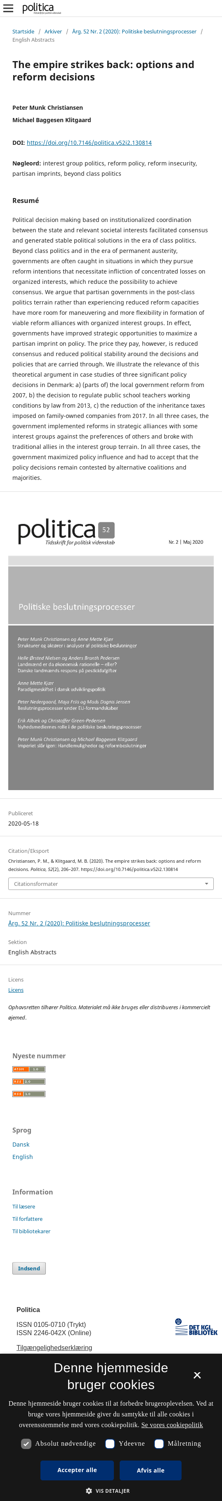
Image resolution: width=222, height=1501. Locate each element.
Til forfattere (27, 1219)
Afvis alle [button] (151, 1470)
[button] (111, 1491)
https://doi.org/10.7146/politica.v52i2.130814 (89, 142)
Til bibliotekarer (31, 1231)
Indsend (29, 1268)
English (22, 1157)
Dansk (20, 1144)
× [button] (197, 1378)
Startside (23, 31)
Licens (16, 990)
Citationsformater (36, 883)
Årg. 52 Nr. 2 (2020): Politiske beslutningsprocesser (134, 31)
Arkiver (53, 31)
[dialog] (111, 1427)
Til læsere (23, 1206)
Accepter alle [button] (77, 1470)
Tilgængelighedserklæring (54, 1347)
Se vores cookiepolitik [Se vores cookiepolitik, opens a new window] (172, 1424)
